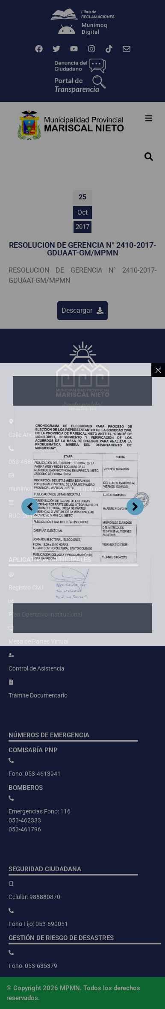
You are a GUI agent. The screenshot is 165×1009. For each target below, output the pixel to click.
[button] (148, 118)
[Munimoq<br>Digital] (66, 30)
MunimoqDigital (94, 28)
